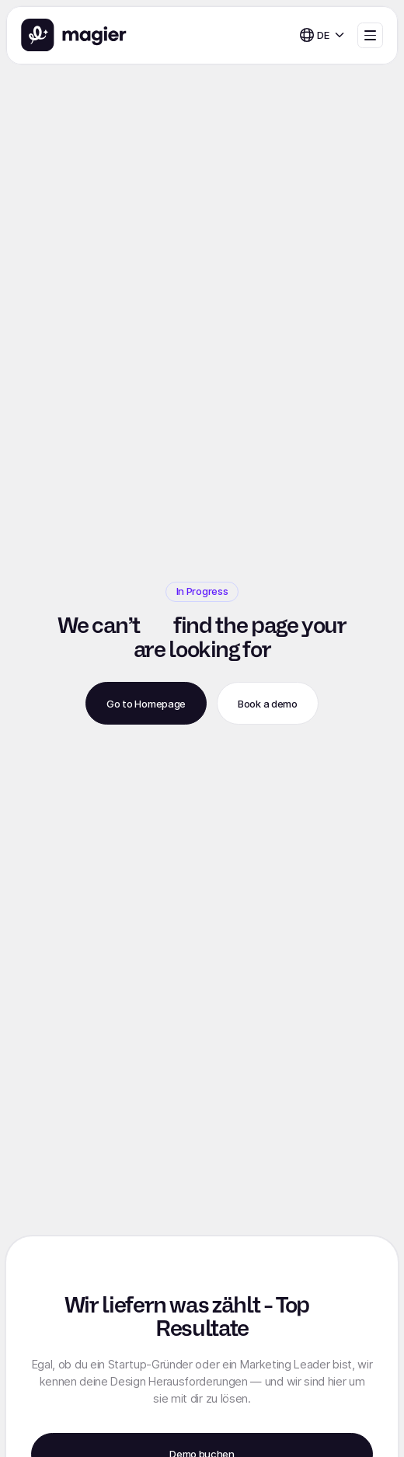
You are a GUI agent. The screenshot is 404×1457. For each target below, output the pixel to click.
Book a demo (267, 703)
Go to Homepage (146, 703)
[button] (322, 35)
